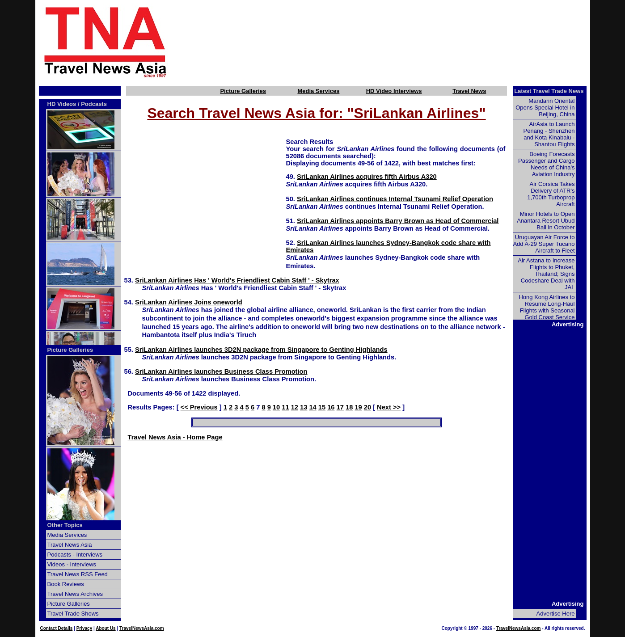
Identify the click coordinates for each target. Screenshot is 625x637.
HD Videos (61, 104)
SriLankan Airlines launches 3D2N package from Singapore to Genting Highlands (261, 349)
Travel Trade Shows (73, 613)
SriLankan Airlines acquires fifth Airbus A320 (367, 176)
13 (303, 407)
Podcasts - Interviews (75, 554)
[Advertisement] (394, 41)
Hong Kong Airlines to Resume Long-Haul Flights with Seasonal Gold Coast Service (546, 307)
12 (294, 407)
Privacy (84, 628)
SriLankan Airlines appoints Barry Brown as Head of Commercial (397, 220)
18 (349, 407)
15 (321, 407)
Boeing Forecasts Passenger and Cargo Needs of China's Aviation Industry (546, 164)
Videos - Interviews (72, 564)
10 (276, 407)
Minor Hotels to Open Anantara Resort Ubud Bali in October (545, 221)
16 (330, 407)
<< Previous (199, 407)
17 (340, 407)
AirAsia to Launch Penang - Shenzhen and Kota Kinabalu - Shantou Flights (549, 134)
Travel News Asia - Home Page (175, 437)
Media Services (318, 91)
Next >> (389, 407)
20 (367, 407)
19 (358, 407)
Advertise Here (555, 613)
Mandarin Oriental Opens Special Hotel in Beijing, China (544, 107)
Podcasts (94, 104)
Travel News (469, 91)
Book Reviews (65, 584)
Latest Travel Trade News (548, 91)
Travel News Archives (75, 594)
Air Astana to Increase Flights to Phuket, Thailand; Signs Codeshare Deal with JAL (546, 274)
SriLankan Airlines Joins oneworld (188, 302)
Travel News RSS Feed (77, 574)
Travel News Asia (69, 544)
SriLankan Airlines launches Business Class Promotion (221, 371)
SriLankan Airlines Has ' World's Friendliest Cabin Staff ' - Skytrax (237, 280)
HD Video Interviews (394, 91)
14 (312, 407)
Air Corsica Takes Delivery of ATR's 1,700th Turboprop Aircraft (550, 194)
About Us (105, 628)
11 (285, 407)
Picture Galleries (243, 91)
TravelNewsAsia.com (141, 628)
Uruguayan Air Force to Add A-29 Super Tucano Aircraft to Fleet (543, 244)
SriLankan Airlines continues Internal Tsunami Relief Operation (395, 198)
